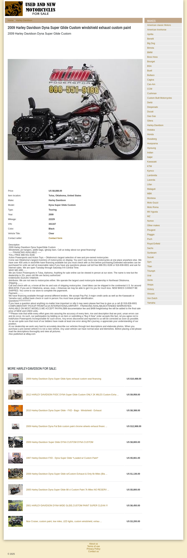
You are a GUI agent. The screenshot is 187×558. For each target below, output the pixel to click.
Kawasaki (152, 161)
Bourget (151, 61)
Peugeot (151, 230)
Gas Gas (151, 116)
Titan (149, 266)
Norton (150, 221)
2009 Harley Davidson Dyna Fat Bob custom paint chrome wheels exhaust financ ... (66, 426)
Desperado (152, 107)
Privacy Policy (93, 549)
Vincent (150, 293)
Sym (149, 262)
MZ (148, 216)
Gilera (150, 120)
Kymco (150, 171)
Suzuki (150, 257)
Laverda (151, 180)
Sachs (150, 248)
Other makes (153, 225)
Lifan (149, 184)
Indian (150, 152)
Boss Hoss (152, 57)
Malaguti (151, 189)
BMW (149, 52)
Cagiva (150, 79)
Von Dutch (152, 298)
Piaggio (150, 234)
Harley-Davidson (24, 20)
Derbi (149, 102)
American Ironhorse (156, 29)
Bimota (150, 48)
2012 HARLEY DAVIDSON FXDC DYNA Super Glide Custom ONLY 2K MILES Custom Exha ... (72, 394)
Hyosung (151, 148)
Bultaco (150, 75)
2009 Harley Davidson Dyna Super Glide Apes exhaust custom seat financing (63, 379)
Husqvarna (152, 143)
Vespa (150, 284)
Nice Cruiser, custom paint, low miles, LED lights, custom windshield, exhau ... (64, 521)
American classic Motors (159, 25)
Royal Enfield (153, 243)
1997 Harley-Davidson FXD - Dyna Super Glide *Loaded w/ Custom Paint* (62, 458)
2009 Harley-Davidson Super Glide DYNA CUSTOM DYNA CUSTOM (59, 442)
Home (11, 20)
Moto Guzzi (152, 202)
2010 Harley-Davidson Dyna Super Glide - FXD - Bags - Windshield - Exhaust (64, 410)
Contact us (93, 551)
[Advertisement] (74, 47)
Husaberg (152, 139)
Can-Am (151, 84)
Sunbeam (152, 253)
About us (93, 544)
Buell (149, 70)
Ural (149, 275)
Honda (150, 134)
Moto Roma (153, 207)
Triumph (151, 271)
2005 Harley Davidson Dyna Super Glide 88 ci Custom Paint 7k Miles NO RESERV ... (67, 489)
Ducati (150, 111)
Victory (150, 289)
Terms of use (93, 546)
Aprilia (150, 34)
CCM (149, 89)
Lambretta (152, 175)
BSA (149, 66)
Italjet (149, 157)
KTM (149, 166)
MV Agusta (152, 212)
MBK (149, 193)
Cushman (152, 93)
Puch (149, 239)
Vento (150, 280)
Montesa (151, 198)
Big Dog (151, 43)
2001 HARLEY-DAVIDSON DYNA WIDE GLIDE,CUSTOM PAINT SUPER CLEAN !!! (67, 505)
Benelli (150, 39)
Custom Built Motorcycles (159, 98)
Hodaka (151, 130)
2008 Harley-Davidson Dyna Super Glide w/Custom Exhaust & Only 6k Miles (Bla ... (66, 474)
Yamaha (151, 303)
